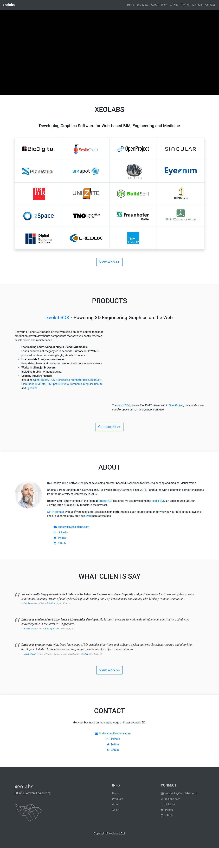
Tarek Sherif (30, 654)
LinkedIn (197, 4)
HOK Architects (58, 380)
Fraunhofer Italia (79, 380)
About (154, 4)
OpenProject (40, 380)
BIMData (40, 384)
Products (142, 4)
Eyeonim (32, 388)
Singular (88, 384)
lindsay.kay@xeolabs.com (71, 527)
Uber (85, 654)
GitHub (174, 4)
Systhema (76, 384)
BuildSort (95, 380)
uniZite (98, 384)
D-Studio (63, 384)
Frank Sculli (30, 628)
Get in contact (55, 511)
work (89, 516)
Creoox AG (105, 500)
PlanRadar (27, 384)
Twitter (185, 4)
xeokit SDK (58, 317)
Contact (210, 4)
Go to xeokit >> (109, 427)
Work (164, 4)
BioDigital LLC (52, 628)
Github (60, 543)
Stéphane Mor (31, 603)
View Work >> (109, 262)
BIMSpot (52, 384)
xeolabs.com (170, 799)
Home (130, 4)
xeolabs (113, 833)
